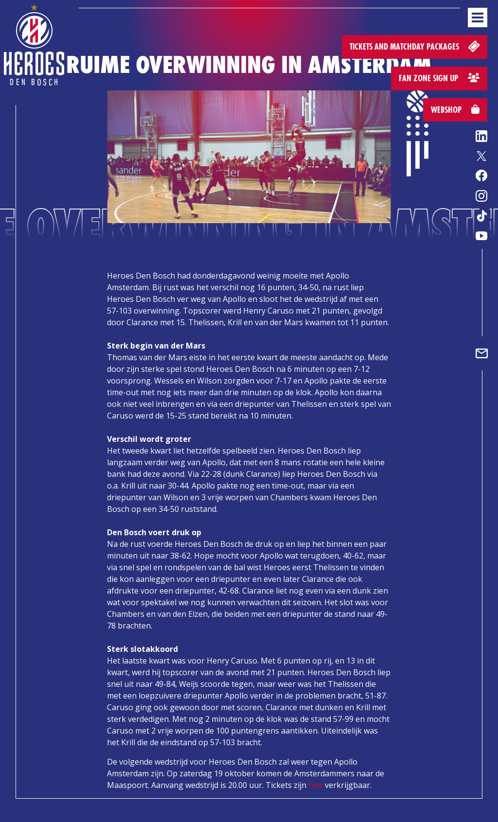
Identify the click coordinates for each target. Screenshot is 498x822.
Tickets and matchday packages (415, 46)
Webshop (455, 110)
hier (315, 785)
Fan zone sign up (439, 78)
